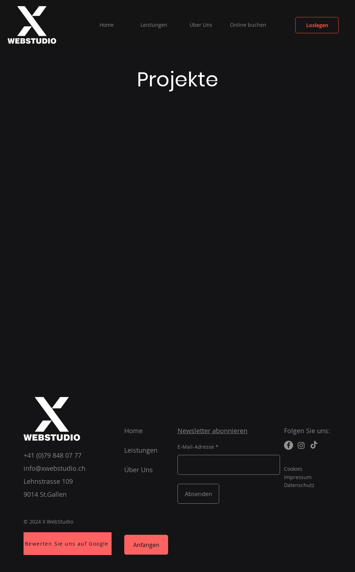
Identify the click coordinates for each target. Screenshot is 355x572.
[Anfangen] (146, 545)
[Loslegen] (317, 25)
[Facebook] (288, 445)
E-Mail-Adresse (196, 446)
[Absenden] (198, 494)
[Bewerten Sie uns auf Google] (68, 543)
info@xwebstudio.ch (54, 468)
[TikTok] (313, 445)
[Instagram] (301, 445)
